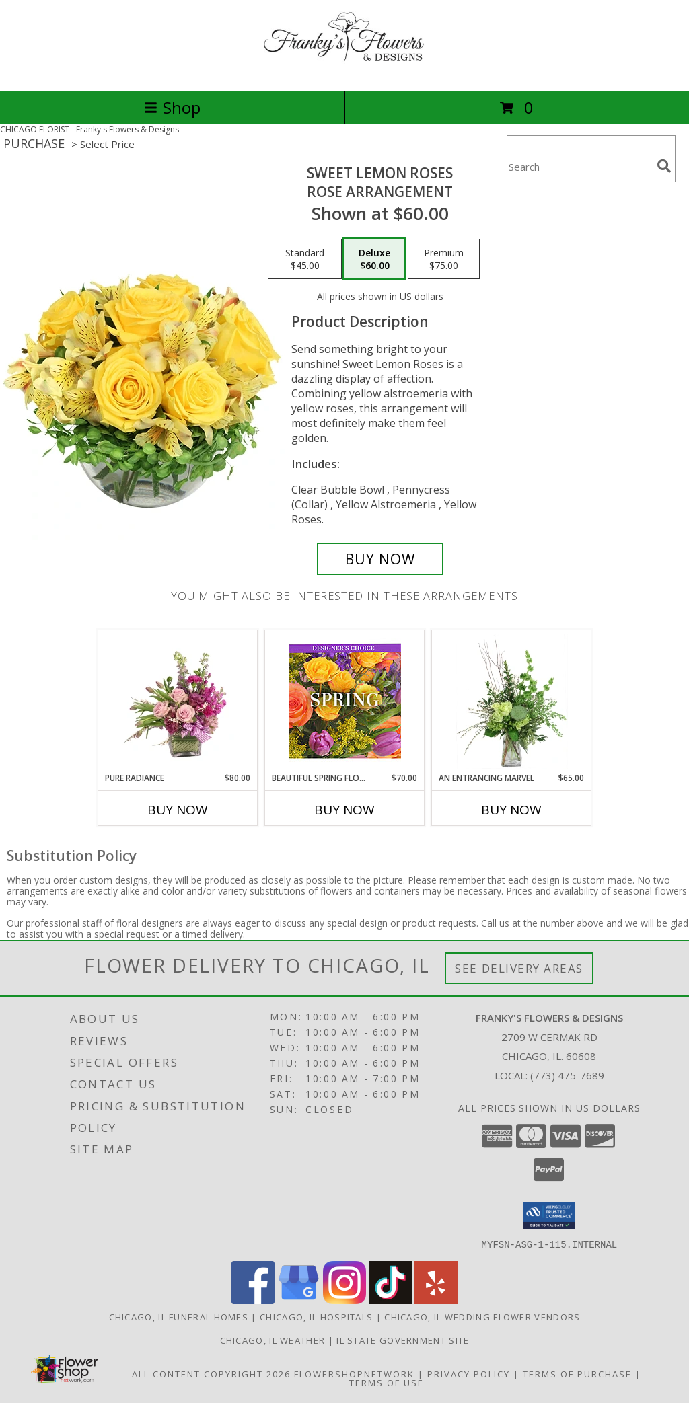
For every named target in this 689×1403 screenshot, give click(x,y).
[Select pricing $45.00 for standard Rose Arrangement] (304, 258)
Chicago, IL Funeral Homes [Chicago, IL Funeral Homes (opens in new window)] (179, 1316)
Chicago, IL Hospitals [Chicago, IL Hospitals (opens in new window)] (316, 1316)
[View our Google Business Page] (298, 1299)
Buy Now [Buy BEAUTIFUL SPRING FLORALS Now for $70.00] (344, 810)
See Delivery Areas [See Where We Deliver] (519, 968)
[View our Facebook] (253, 1299)
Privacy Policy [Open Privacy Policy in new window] (468, 1373)
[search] (664, 166)
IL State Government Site (402, 1340)
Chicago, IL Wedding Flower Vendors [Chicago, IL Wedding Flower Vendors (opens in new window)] (482, 1316)
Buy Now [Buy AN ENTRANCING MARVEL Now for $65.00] (511, 810)
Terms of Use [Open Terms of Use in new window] (386, 1382)
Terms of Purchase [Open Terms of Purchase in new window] (577, 1373)
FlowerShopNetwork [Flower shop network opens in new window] (354, 1373)
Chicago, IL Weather (273, 1340)
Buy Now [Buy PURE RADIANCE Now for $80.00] (177, 810)
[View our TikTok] (390, 1299)
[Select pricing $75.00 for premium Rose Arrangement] (443, 258)
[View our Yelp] (436, 1299)
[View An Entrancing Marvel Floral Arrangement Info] (512, 701)
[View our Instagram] (344, 1299)
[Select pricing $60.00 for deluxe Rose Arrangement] (374, 258)
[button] (549, 1215)
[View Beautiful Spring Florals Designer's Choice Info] (345, 701)
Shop (172, 107)
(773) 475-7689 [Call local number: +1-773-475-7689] (567, 1075)
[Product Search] (579, 167)
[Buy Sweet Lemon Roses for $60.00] (380, 559)
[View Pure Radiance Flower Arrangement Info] (178, 701)
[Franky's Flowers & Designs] (344, 71)
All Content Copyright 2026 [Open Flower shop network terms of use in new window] (211, 1373)
